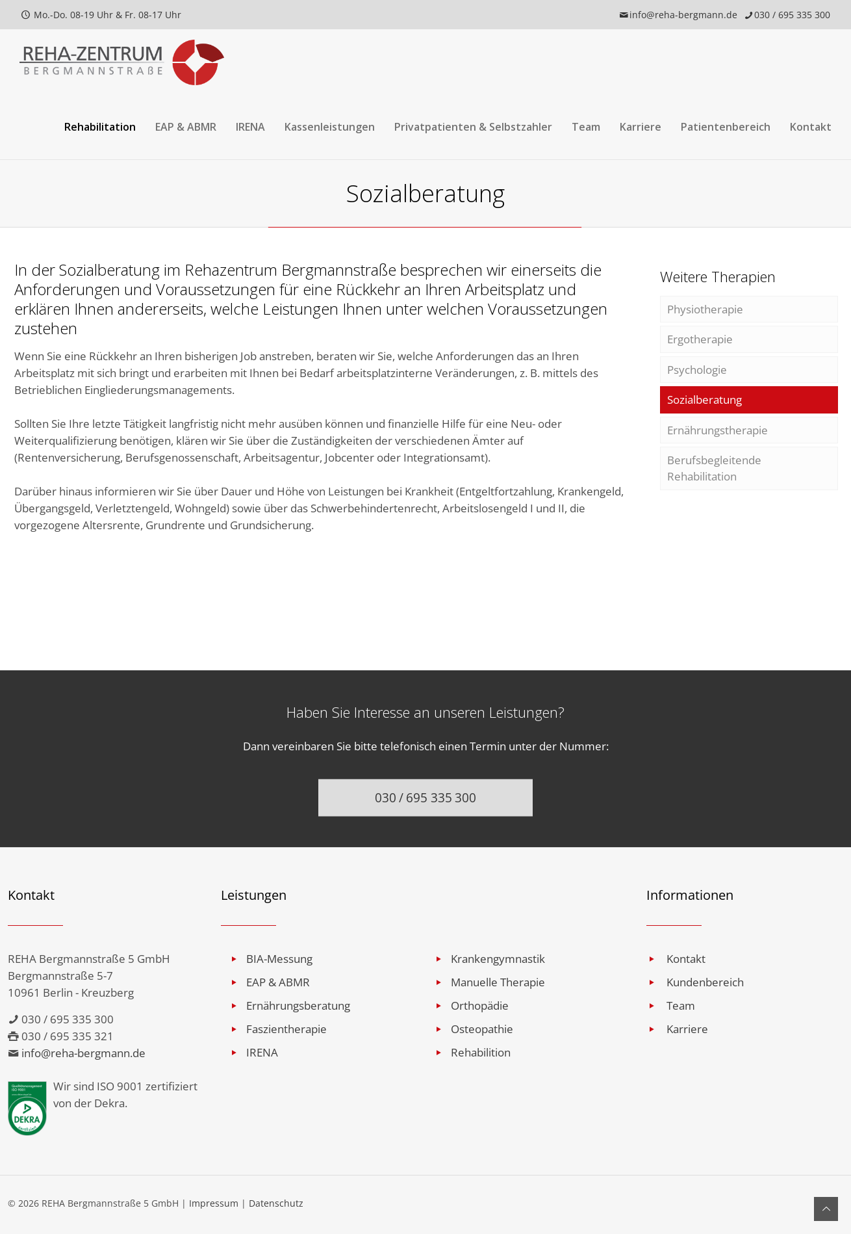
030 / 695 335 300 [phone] (792, 14)
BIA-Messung (279, 958)
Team (681, 1005)
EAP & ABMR (278, 982)
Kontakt (686, 958)
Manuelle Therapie (498, 982)
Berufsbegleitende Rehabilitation (714, 470)
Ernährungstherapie (717, 431)
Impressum (213, 1203)
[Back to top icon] (826, 1209)
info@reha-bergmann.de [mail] (683, 14)
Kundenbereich (705, 982)
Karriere (687, 1028)
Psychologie (697, 370)
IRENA (262, 1052)
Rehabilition (481, 1052)
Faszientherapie (286, 1028)
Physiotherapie (705, 309)
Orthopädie (480, 1005)
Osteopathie (482, 1028)
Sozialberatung (704, 400)
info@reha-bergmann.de (83, 1052)
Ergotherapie (700, 339)
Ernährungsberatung (298, 1005)
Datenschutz (276, 1203)
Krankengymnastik (498, 958)
